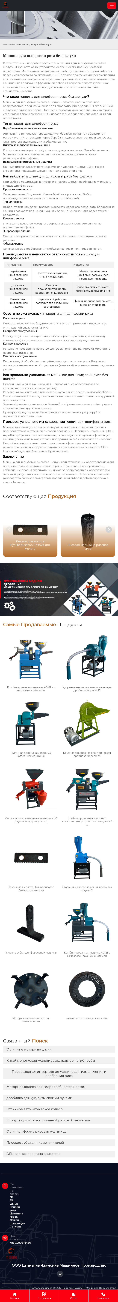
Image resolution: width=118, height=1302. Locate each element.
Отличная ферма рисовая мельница (36, 1131)
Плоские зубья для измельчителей (35, 1142)
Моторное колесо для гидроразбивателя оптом (46, 1087)
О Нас (73, 1295)
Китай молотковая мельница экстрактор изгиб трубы (50, 1060)
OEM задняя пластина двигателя (33, 1154)
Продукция (44, 1295)
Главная (6, 44)
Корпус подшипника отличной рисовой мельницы (48, 1120)
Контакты (103, 1295)
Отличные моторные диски (29, 1049)
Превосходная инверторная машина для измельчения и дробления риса (59, 1074)
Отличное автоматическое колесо (34, 1109)
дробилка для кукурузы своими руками (39, 1098)
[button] (109, 529)
